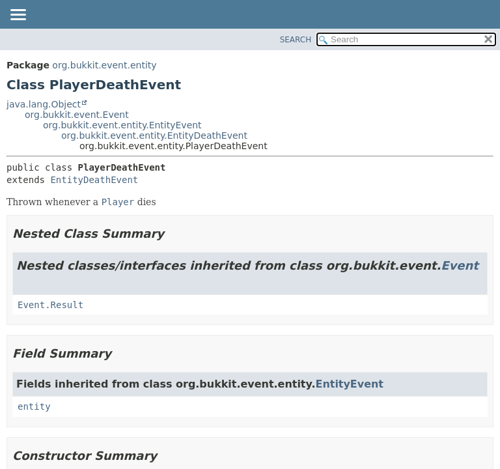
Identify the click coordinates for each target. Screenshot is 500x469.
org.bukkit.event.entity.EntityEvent (122, 125)
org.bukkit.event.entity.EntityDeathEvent (154, 135)
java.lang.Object (44, 104)
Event (460, 265)
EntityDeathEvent (94, 180)
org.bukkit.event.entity (104, 65)
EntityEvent (349, 384)
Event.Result (50, 305)
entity (34, 406)
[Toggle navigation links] (18, 16)
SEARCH (296, 39)
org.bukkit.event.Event (77, 114)
